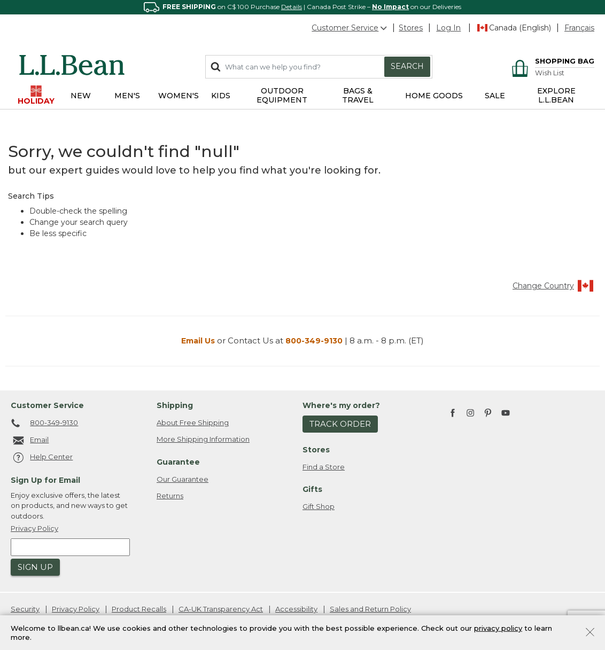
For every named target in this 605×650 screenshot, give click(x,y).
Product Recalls (139, 609)
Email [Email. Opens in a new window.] (30, 440)
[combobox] (318, 67)
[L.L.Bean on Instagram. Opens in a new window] (470, 413)
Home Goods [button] (434, 95)
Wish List (549, 73)
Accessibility (296, 609)
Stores (411, 28)
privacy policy (498, 627)
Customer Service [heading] (47, 405)
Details (291, 7)
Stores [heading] (316, 450)
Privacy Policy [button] (34, 528)
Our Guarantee (182, 479)
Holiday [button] (36, 95)
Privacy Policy (75, 609)
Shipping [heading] (175, 405)
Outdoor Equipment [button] (282, 95)
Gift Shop (318, 506)
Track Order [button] (340, 424)
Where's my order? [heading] (341, 405)
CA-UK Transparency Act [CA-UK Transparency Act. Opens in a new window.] (221, 609)
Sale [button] (495, 95)
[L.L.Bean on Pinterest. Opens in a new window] (488, 413)
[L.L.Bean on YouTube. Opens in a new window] (505, 411)
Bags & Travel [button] (358, 95)
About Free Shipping (193, 422)
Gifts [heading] (312, 489)
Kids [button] (220, 95)
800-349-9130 (314, 341)
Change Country (553, 286)
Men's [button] (127, 95)
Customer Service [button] (350, 28)
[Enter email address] (70, 547)
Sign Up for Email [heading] (45, 480)
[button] (448, 28)
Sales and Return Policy (370, 609)
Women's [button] (178, 95)
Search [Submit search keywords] (407, 66)
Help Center (42, 457)
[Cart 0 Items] (551, 62)
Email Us (198, 341)
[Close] (590, 631)
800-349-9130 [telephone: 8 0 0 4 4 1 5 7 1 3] (44, 423)
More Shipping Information (203, 439)
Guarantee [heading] (178, 462)
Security (25, 609)
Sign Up (35, 567)
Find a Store (323, 467)
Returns (170, 495)
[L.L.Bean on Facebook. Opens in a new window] (452, 413)
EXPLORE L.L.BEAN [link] (556, 95)
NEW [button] (81, 95)
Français (579, 28)
